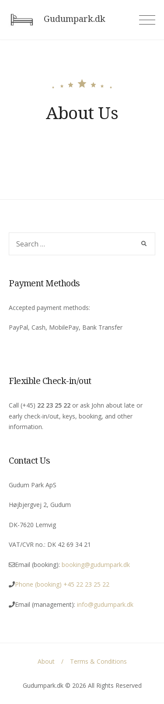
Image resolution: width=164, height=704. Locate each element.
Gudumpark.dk (74, 18)
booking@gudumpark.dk (96, 564)
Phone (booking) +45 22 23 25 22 (62, 584)
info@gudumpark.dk (106, 604)
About (46, 661)
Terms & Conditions (98, 661)
